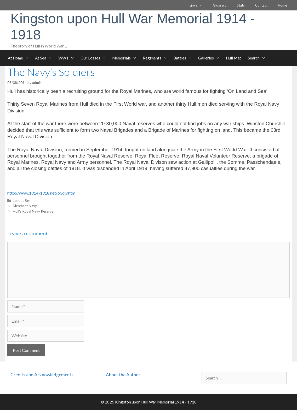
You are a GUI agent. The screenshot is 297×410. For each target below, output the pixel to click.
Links (199, 5)
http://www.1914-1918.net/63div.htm (41, 192)
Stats (241, 5)
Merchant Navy (25, 206)
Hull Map (234, 58)
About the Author (123, 374)
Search (258, 58)
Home (282, 5)
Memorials (126, 58)
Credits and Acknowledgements (41, 374)
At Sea (45, 58)
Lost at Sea (22, 200)
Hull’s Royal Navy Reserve (33, 211)
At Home (20, 58)
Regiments (156, 58)
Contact (261, 5)
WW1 (67, 58)
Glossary (219, 5)
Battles (184, 58)
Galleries (210, 58)
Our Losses (95, 58)
